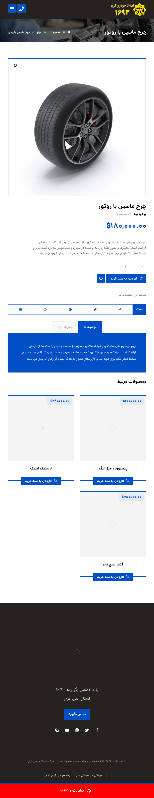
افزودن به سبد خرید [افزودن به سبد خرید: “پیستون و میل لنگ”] (110, 481)
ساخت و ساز (125, 295)
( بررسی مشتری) (124, 214)
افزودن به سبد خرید (123, 278)
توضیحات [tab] (90, 327)
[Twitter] (87, 730)
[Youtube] (67, 730)
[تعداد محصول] (134, 267)
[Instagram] (77, 730)
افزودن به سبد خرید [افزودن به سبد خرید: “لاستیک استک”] (38, 481)
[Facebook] (97, 730)
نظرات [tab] (64, 327)
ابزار (136, 295)
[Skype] (57, 730)
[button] (15, 66)
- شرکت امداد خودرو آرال (42, 761)
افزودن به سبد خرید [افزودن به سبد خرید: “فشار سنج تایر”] (110, 577)
